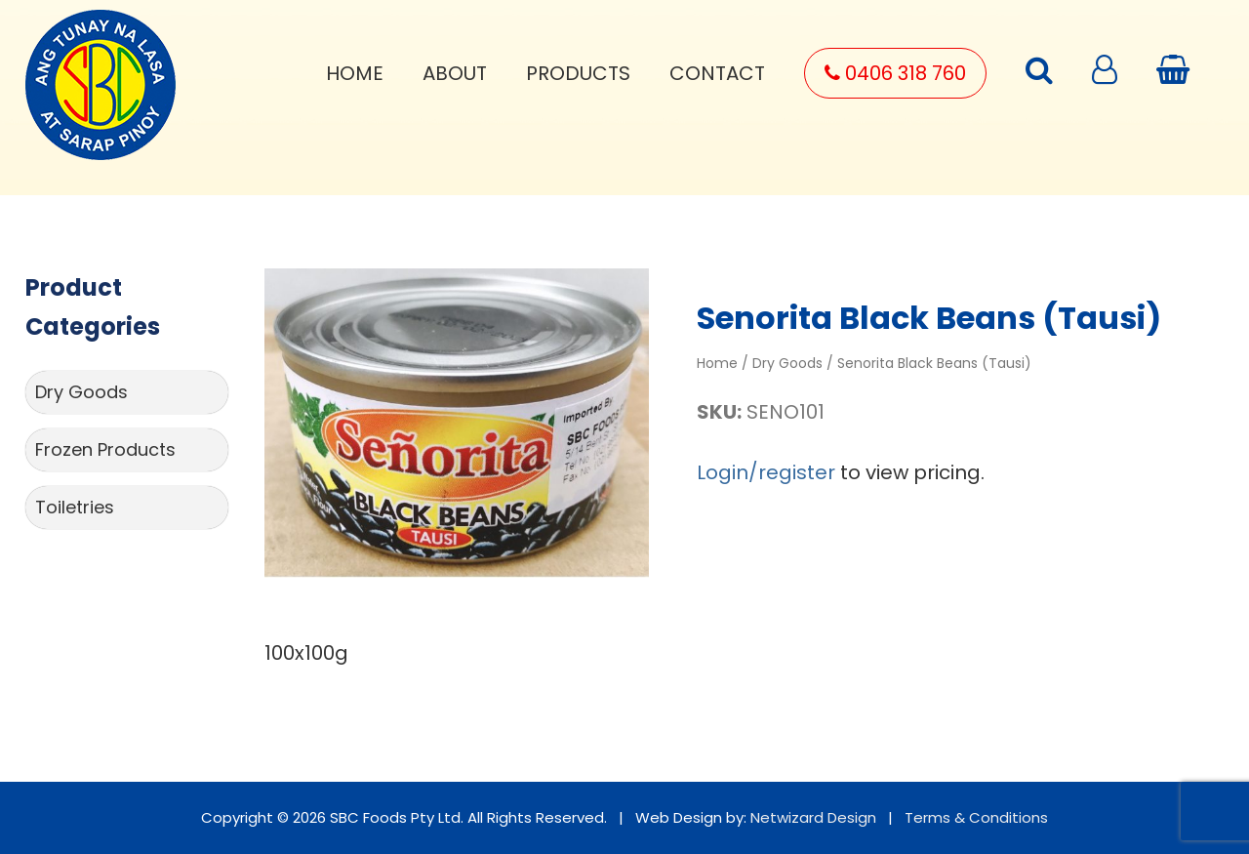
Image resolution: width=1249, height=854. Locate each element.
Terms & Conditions (976, 817)
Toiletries (74, 507)
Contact (717, 73)
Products (578, 73)
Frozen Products (105, 449)
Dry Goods (81, 392)
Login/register (766, 472)
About (455, 73)
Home (354, 73)
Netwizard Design (813, 817)
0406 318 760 (895, 73)
